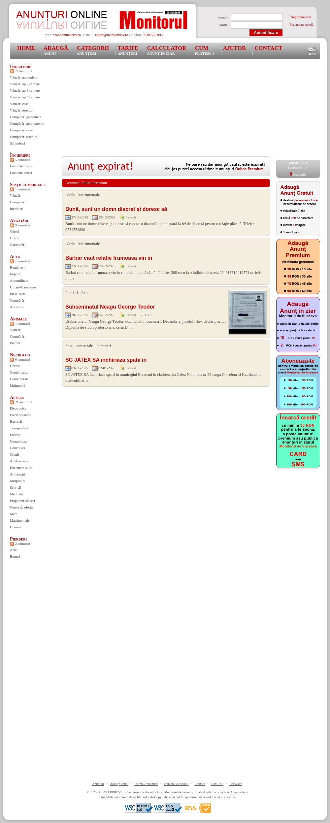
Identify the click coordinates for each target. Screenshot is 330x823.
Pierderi (15, 343)
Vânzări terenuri (22, 110)
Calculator (166, 50)
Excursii (16, 421)
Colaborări (17, 245)
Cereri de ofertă (21, 507)
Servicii (15, 487)
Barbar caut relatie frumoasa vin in (108, 258)
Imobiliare (20, 66)
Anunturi (98, 784)
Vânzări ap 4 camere (25, 97)
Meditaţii (16, 494)
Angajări (19, 220)
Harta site (235, 784)
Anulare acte (19, 461)
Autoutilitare (19, 280)
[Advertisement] (157, 110)
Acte (13, 550)
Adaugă (56, 50)
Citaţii (14, 454)
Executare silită (21, 468)
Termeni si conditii (176, 784)
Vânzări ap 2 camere (25, 84)
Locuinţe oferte (21, 166)
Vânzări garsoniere (23, 77)
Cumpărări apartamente (27, 123)
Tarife (127, 50)
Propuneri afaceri (22, 501)
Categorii (93, 50)
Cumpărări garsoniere (26, 117)
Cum (204, 50)
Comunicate (18, 441)
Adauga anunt (119, 784)
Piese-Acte (18, 294)
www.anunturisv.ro (67, 35)
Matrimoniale (20, 520)
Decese (15, 366)
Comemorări (19, 379)
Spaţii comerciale (28, 184)
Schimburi (17, 143)
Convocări (17, 448)
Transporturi (19, 428)
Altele (17, 397)
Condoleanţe (19, 372)
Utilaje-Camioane (23, 287)
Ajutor (234, 48)
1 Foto (146, 315)
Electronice (18, 408)
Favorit (130, 217)
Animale (18, 318)
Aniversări (17, 474)
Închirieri (20, 155)
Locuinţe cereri (21, 173)
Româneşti (17, 267)
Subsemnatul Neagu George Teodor (110, 307)
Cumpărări (17, 202)
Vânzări (15, 195)
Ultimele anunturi (146, 784)
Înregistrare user (300, 17)
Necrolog (20, 354)
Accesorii (17, 307)
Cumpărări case (21, 130)
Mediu (14, 514)
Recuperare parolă (301, 24)
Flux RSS (217, 784)
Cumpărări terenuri (24, 137)
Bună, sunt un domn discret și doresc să (116, 209)
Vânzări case (19, 104)
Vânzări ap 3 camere (25, 90)
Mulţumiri (17, 385)
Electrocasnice (20, 415)
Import (15, 274)
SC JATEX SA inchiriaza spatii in (106, 360)
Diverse (15, 527)
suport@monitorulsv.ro (111, 35)
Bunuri (15, 556)
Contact (268, 48)
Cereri (14, 231)
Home (26, 48)
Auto (15, 256)
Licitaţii (15, 435)
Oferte (14, 238)
